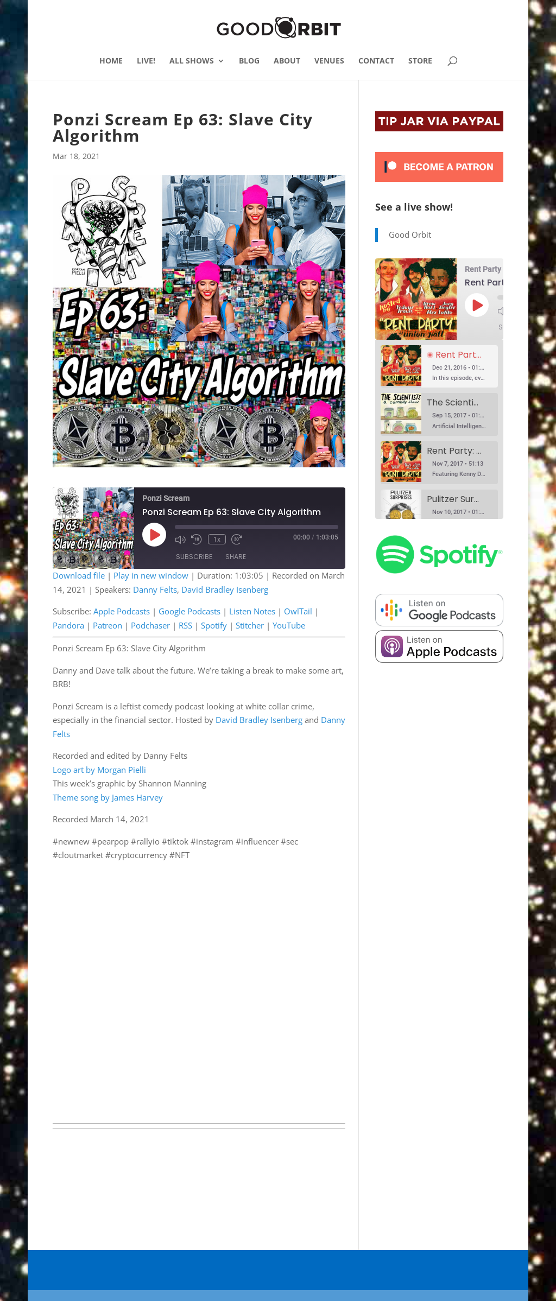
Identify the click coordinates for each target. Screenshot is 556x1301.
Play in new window (150, 575)
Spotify (214, 625)
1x (216, 539)
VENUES (329, 61)
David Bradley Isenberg (224, 589)
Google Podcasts (189, 611)
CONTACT (376, 61)
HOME (111, 61)
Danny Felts (155, 589)
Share (235, 556)
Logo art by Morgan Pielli (99, 769)
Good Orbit (410, 234)
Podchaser (150, 625)
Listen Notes (252, 611)
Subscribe (194, 556)
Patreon (107, 625)
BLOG (249, 61)
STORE (420, 61)
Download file (79, 575)
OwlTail (298, 611)
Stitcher (250, 625)
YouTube (289, 625)
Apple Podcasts (121, 611)
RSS (185, 625)
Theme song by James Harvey (108, 797)
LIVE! (146, 61)
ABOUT (287, 61)
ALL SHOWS (191, 61)
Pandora (68, 625)
